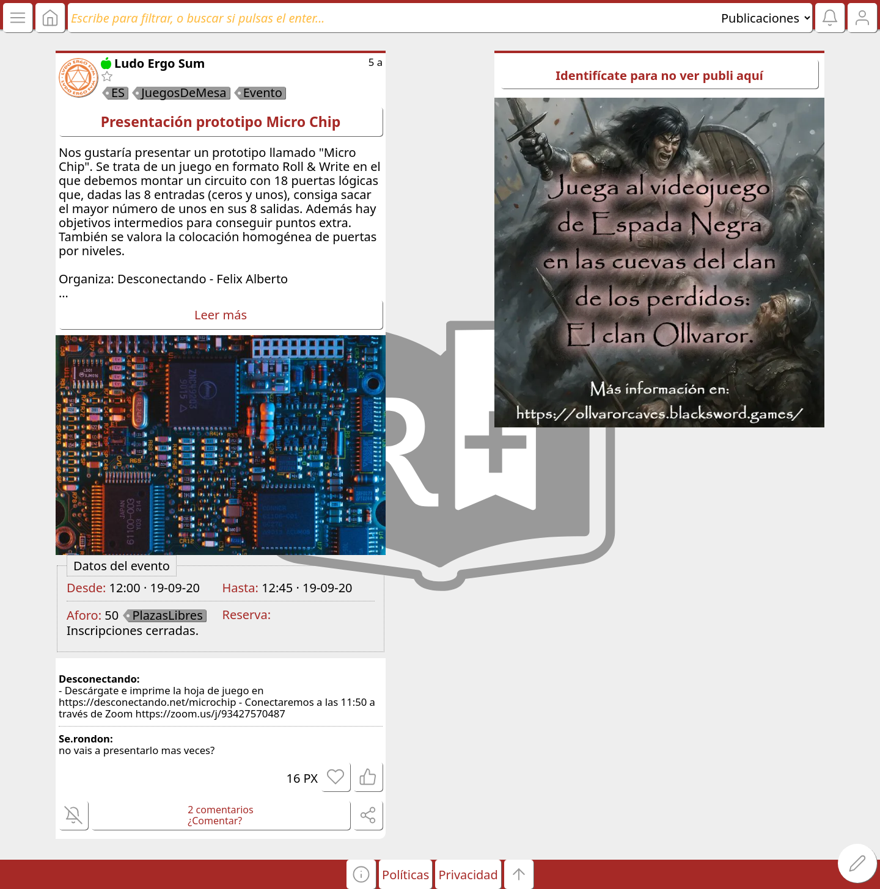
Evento (262, 93)
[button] (361, 874)
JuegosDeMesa (183, 93)
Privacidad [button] (467, 874)
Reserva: (246, 614)
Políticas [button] (405, 874)
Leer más (220, 315)
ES (118, 93)
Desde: (86, 587)
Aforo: (84, 615)
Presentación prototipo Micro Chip (220, 121)
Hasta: (240, 587)
